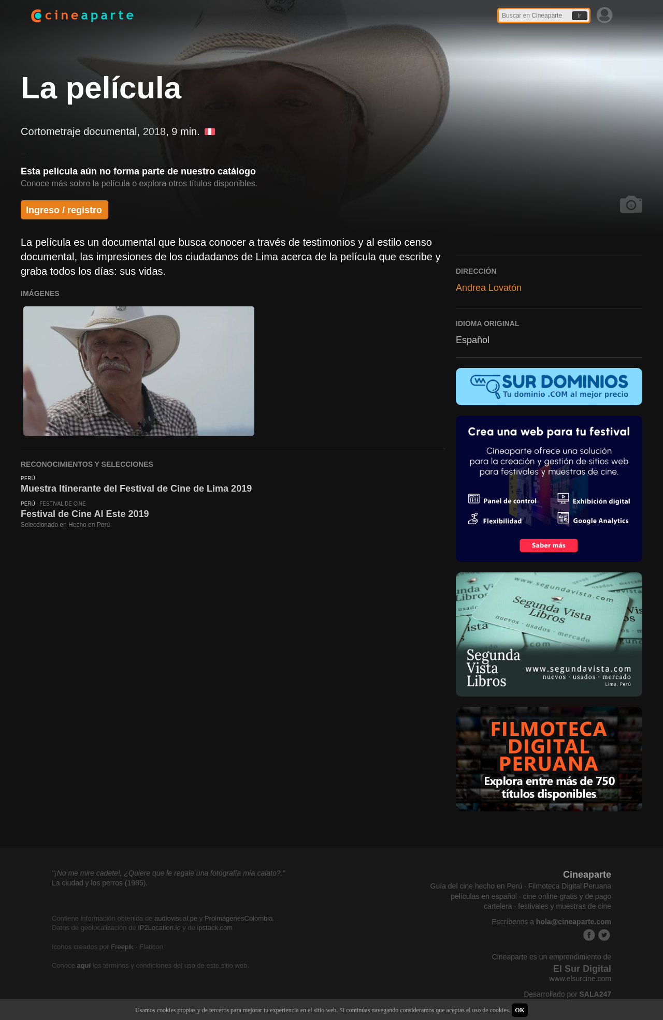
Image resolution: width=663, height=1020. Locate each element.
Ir (579, 16)
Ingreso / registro (64, 210)
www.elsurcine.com (580, 978)
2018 (154, 131)
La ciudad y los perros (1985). (100, 883)
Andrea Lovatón (489, 288)
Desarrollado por (567, 994)
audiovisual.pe (175, 918)
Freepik (122, 947)
